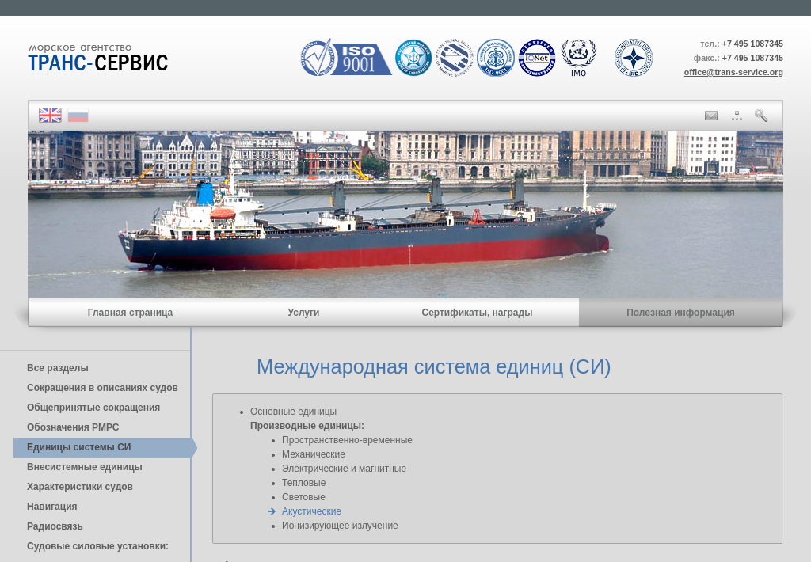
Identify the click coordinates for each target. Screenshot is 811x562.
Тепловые (304, 482)
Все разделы (58, 368)
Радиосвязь (55, 526)
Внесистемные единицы (85, 467)
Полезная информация (680, 312)
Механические (313, 454)
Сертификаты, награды (476, 312)
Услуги (304, 312)
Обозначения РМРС (73, 427)
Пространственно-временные (347, 440)
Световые (304, 497)
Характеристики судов (80, 486)
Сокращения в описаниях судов (102, 387)
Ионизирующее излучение (340, 525)
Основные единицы (293, 411)
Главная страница (130, 312)
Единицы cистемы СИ (79, 447)
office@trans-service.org (733, 72)
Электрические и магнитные (344, 468)
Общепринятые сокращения (93, 407)
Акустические (311, 511)
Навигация (52, 506)
